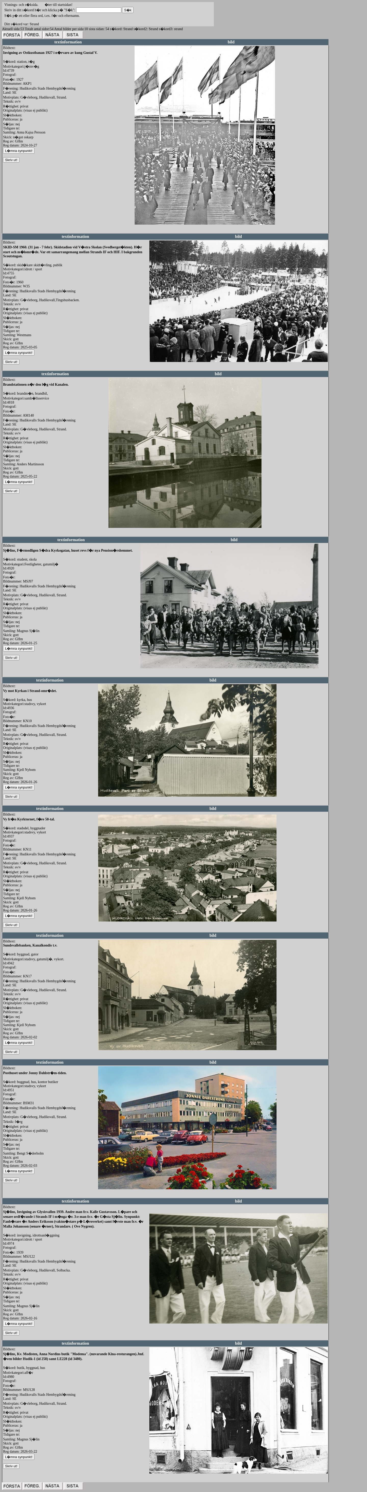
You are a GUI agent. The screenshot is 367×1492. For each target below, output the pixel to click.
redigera (140, 230)
